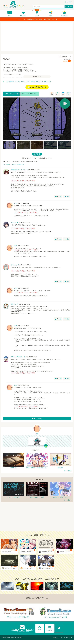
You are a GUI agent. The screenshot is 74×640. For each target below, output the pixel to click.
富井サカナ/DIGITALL (17, 356)
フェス (37, 15)
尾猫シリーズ (47, 81)
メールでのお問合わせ (49, 628)
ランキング (64, 15)
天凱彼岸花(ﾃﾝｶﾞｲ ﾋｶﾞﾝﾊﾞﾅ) (18, 169)
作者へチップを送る (69, 93)
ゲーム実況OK (10, 81)
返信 (67, 196)
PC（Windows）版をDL (30, 93)
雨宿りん (13, 304)
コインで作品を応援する (37, 87)
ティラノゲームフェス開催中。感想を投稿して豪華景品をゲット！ (36, 19)
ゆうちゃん (14, 265)
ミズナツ (13, 222)
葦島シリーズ (39, 81)
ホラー (28, 81)
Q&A (40, 628)
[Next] (69, 119)
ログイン (69, 2)
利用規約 (55, 637)
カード (10, 15)
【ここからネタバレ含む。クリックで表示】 (23, 180)
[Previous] (5, 119)
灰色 (15, 203)
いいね (58, 196)
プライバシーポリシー (66, 637)
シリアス (17, 81)
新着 (50, 15)
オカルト (23, 81)
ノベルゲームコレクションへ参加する (13, 164)
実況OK (33, 81)
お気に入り (23, 15)
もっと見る (67, 470)
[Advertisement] (37, 37)
